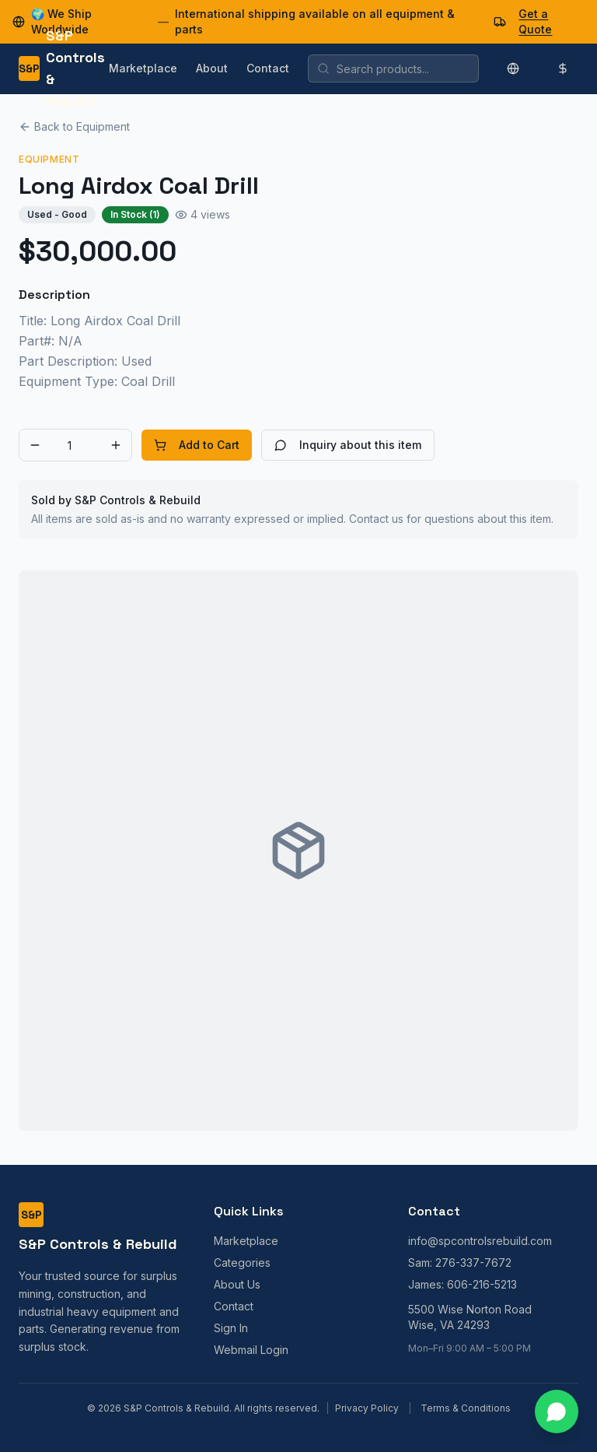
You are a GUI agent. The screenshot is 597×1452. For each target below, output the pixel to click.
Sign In (231, 1328)
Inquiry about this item (347, 444)
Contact (267, 68)
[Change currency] (562, 68)
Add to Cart (196, 444)
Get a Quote (535, 21)
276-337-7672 (473, 1262)
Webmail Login (251, 1349)
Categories (242, 1262)
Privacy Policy (367, 1408)
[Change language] (513, 68)
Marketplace (143, 68)
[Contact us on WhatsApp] (556, 1411)
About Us (237, 1284)
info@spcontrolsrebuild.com (480, 1240)
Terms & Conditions (466, 1408)
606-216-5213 (482, 1284)
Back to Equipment (74, 126)
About (212, 68)
